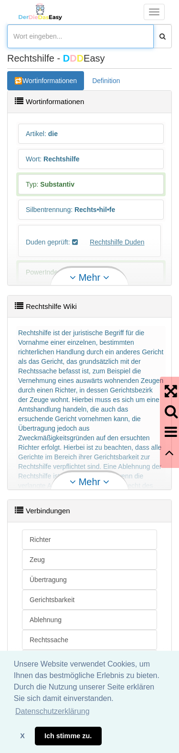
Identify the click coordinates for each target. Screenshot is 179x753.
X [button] (22, 736)
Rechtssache (49, 640)
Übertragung (48, 579)
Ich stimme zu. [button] (68, 736)
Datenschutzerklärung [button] (52, 711)
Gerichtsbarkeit (52, 600)
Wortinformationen (49, 81)
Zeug (37, 559)
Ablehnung (46, 620)
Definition (106, 81)
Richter (40, 539)
